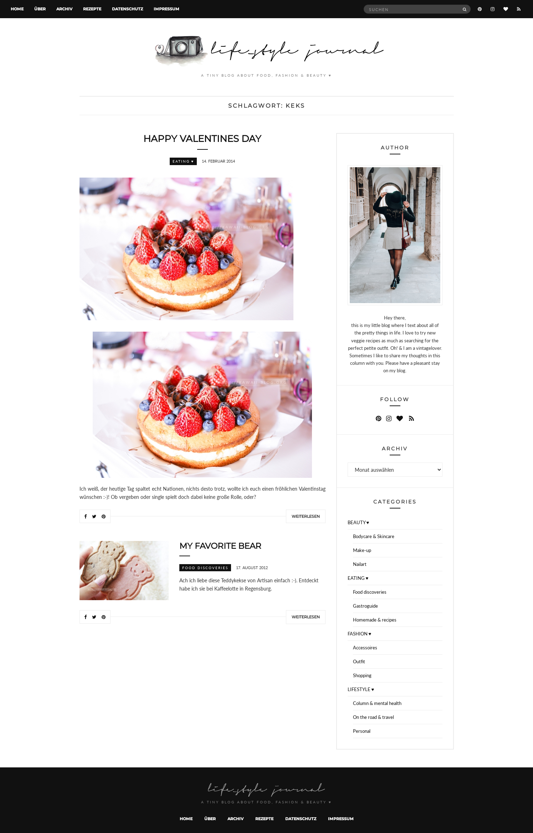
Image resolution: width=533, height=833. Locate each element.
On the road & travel (373, 717)
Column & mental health (377, 703)
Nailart (360, 564)
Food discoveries (205, 568)
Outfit (359, 661)
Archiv (64, 8)
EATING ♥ (183, 161)
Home (17, 8)
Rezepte (92, 8)
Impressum (166, 8)
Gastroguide (365, 606)
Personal (361, 731)
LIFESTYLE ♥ (361, 689)
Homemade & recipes (374, 620)
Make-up (362, 550)
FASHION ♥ (359, 634)
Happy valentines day (202, 138)
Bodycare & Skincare (373, 536)
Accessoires (365, 647)
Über (40, 8)
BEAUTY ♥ (358, 522)
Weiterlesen (306, 516)
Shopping (362, 675)
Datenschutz (127, 8)
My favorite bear (220, 546)
